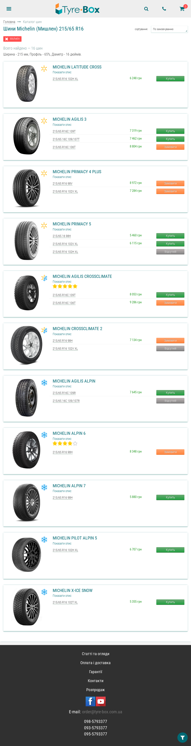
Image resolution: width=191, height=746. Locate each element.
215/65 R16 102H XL (65, 79)
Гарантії (95, 671)
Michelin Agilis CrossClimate (82, 276)
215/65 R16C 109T (64, 131)
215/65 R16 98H (63, 340)
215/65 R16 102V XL (65, 191)
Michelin (15, 38)
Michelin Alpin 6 (69, 433)
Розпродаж (95, 689)
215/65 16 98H (62, 236)
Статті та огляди (95, 653)
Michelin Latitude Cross (77, 67)
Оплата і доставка (95, 662)
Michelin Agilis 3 (69, 119)
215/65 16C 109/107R (66, 401)
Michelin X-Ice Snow (72, 590)
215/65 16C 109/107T (66, 139)
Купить (170, 78)
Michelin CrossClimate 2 (77, 328)
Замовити (170, 147)
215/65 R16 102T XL (65, 602)
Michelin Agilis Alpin (74, 381)
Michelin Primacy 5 (72, 223)
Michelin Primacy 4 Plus (77, 171)
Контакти (95, 680)
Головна (9, 22)
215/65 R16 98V (62, 183)
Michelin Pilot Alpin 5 (75, 538)
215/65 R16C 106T (64, 147)
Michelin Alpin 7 (69, 485)
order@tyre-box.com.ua (102, 711)
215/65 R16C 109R (64, 393)
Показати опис (62, 72)
